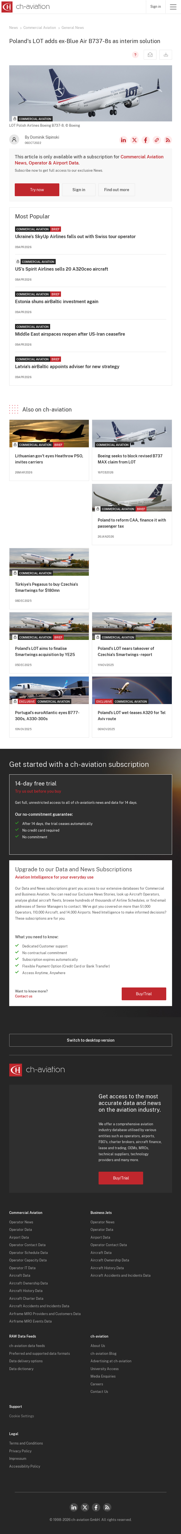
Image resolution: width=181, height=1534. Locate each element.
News (13, 28)
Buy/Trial (144, 994)
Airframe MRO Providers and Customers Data (45, 1314)
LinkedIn (123, 140)
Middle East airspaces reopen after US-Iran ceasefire (70, 334)
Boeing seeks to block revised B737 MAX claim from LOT (130, 459)
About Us (97, 1346)
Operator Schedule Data (28, 1253)
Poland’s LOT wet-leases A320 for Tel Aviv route (131, 715)
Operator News (21, 1222)
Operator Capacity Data (28, 1260)
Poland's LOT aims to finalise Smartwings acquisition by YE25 (45, 651)
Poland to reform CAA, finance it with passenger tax (132, 523)
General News (73, 28)
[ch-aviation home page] (25, 7)
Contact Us (99, 1392)
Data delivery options (26, 1361)
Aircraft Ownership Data (28, 1283)
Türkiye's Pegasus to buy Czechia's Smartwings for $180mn (46, 587)
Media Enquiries (103, 1376)
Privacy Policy (20, 1451)
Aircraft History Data (26, 1291)
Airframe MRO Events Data (30, 1321)
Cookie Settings (21, 1416)
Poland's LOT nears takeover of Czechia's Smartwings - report (126, 651)
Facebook (145, 140)
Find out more (116, 190)
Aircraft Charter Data (26, 1299)
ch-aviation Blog (103, 1354)
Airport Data (19, 1237)
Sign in (155, 7)
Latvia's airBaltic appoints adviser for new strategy (67, 366)
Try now (37, 190)
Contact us (23, 996)
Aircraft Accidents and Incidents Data (39, 1306)
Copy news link (157, 140)
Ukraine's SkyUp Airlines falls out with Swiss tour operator (75, 236)
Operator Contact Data (27, 1245)
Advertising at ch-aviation (110, 1361)
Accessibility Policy (24, 1466)
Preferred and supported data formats (39, 1354)
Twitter (85, 1507)
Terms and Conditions (26, 1443)
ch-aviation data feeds (27, 1346)
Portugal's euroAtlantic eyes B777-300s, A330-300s (47, 715)
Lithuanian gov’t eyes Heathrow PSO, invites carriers (49, 459)
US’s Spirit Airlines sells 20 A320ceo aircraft (61, 269)
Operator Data (20, 1230)
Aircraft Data (19, 1276)
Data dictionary (21, 1369)
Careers (96, 1384)
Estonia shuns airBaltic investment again (56, 301)
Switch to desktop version (90, 1040)
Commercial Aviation (39, 28)
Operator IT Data (22, 1268)
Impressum (17, 1459)
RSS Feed (168, 140)
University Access (104, 1369)
